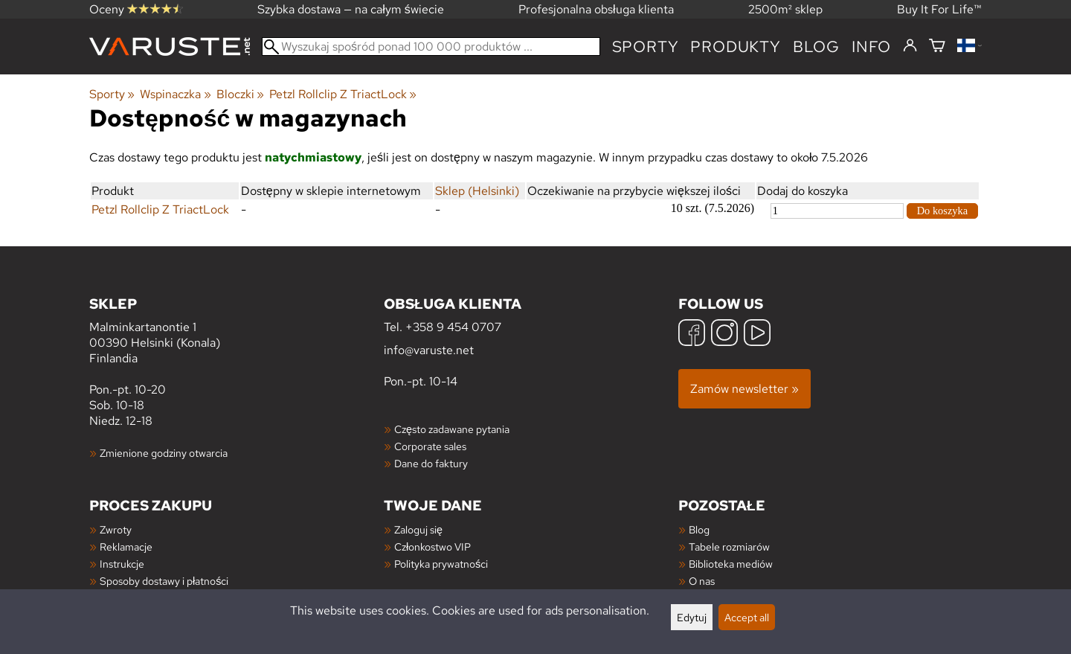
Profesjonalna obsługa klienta (596, 9)
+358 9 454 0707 (453, 327)
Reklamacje (126, 546)
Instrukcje (122, 564)
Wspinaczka (175, 94)
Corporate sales (430, 446)
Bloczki (240, 94)
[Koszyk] (937, 46)
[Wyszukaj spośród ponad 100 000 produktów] (431, 46)
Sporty (645, 46)
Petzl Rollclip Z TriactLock (342, 94)
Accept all (746, 617)
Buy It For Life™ (939, 9)
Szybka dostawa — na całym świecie (350, 9)
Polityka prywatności (441, 564)
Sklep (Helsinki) (477, 191)
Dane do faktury (431, 463)
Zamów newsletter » (744, 389)
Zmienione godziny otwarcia (164, 453)
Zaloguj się (418, 529)
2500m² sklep (785, 9)
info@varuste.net (429, 350)
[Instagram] (724, 334)
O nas (702, 581)
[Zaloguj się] (910, 46)
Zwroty (116, 529)
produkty (735, 46)
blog (816, 46)
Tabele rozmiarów (729, 546)
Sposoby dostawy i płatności (164, 581)
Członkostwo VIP (432, 546)
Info (871, 46)
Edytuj (692, 617)
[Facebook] (691, 334)
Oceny (136, 9)
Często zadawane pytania (451, 429)
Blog (699, 529)
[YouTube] (757, 334)
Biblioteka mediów (731, 564)
